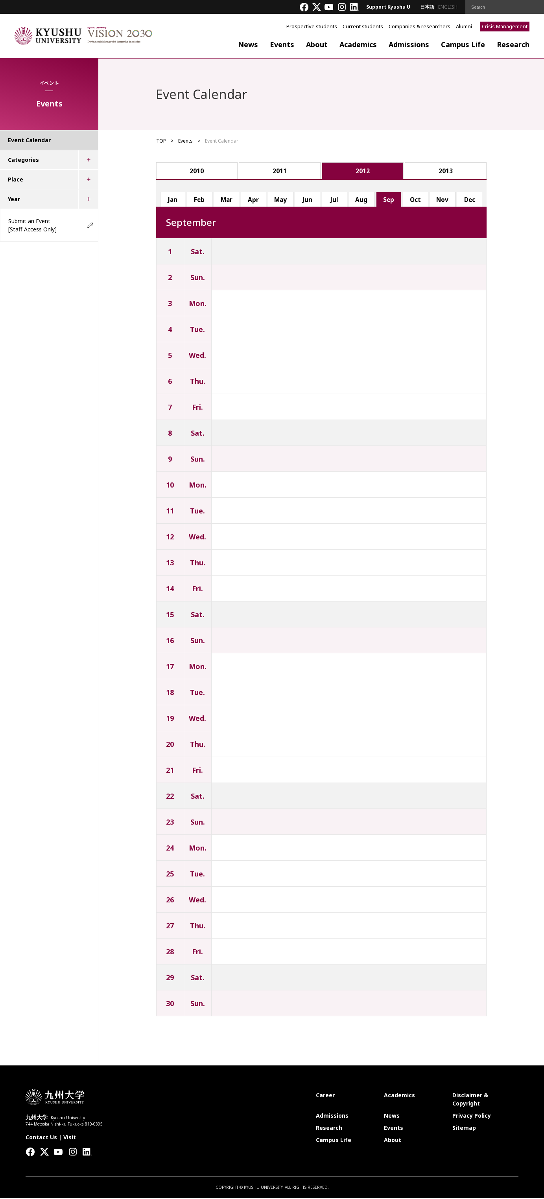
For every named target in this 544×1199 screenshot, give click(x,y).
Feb (199, 200)
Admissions (409, 44)
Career (325, 1096)
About (317, 44)
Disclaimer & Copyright (470, 1100)
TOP (161, 141)
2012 (363, 171)
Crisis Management (504, 26)
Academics (358, 44)
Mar (226, 200)
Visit (69, 1138)
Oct (416, 200)
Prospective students (311, 26)
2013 (446, 171)
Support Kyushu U (388, 7)
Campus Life (463, 44)
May (280, 200)
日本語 (427, 7)
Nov (442, 200)
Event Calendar (29, 140)
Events (282, 44)
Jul (335, 200)
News (248, 44)
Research (513, 44)
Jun (308, 200)
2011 (280, 171)
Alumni (464, 26)
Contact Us (41, 1138)
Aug (362, 200)
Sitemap (464, 1128)
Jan (172, 200)
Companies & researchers (419, 26)
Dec (470, 200)
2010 (197, 171)
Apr (253, 200)
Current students (363, 26)
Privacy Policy (471, 1116)
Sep (389, 200)
